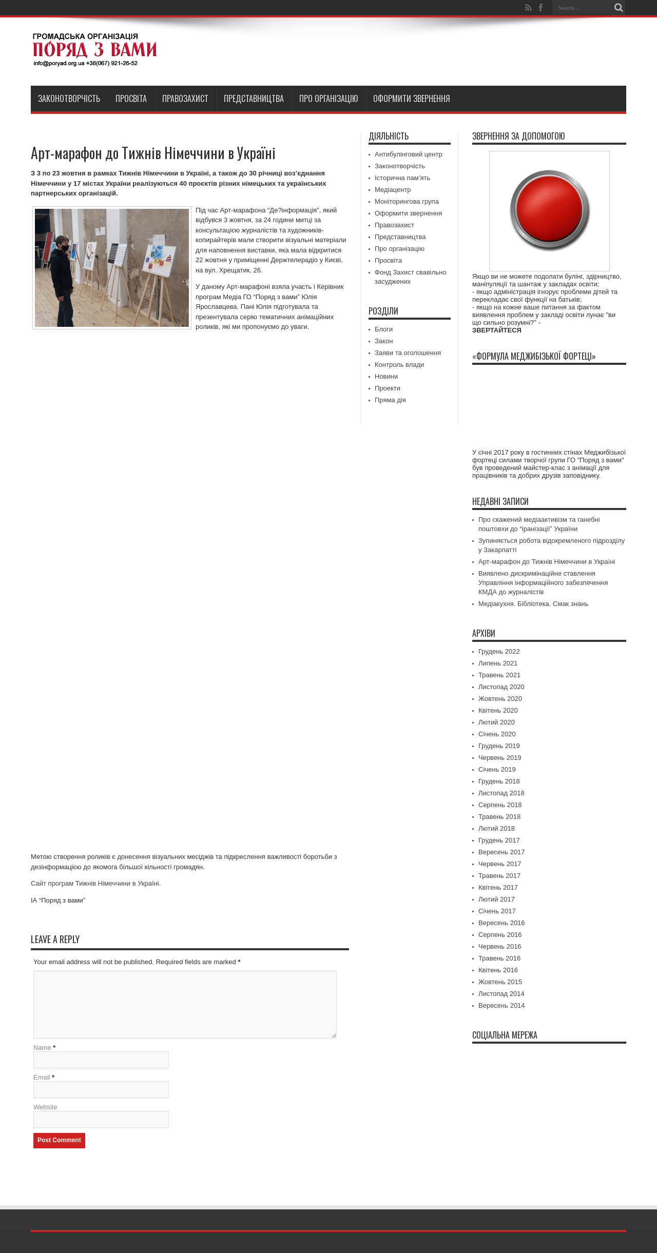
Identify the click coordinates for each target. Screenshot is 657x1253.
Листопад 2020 (501, 687)
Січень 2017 (497, 911)
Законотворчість (69, 98)
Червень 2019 (499, 757)
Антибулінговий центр (408, 154)
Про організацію (328, 98)
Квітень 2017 (498, 887)
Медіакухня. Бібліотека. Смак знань (533, 604)
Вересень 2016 (501, 923)
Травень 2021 (499, 675)
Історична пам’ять (402, 178)
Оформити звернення (411, 98)
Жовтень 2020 (500, 698)
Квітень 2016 (498, 970)
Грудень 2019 (499, 746)
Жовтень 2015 (500, 982)
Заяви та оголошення (408, 353)
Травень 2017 (499, 875)
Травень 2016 (499, 958)
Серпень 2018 (500, 805)
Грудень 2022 (499, 651)
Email (41, 1077)
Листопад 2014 (501, 993)
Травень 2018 (499, 816)
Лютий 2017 (496, 899)
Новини (386, 376)
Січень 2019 (497, 769)
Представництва (254, 98)
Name (42, 1047)
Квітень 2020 (498, 710)
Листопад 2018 (501, 793)
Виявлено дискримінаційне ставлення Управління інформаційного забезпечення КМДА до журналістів (543, 583)
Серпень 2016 (500, 934)
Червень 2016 (499, 946)
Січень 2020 (497, 734)
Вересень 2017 (501, 852)
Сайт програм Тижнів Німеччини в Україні (95, 883)
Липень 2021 (498, 663)
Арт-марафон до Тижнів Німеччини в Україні (546, 561)
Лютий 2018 (496, 828)
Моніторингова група (407, 201)
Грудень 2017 (499, 840)
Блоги (384, 329)
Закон (384, 341)
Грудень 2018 (499, 781)
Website (45, 1107)
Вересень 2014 (501, 1005)
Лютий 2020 (496, 722)
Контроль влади (399, 364)
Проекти (387, 388)
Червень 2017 (499, 864)
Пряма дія (390, 400)
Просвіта (131, 98)
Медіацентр (393, 189)
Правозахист (185, 98)
